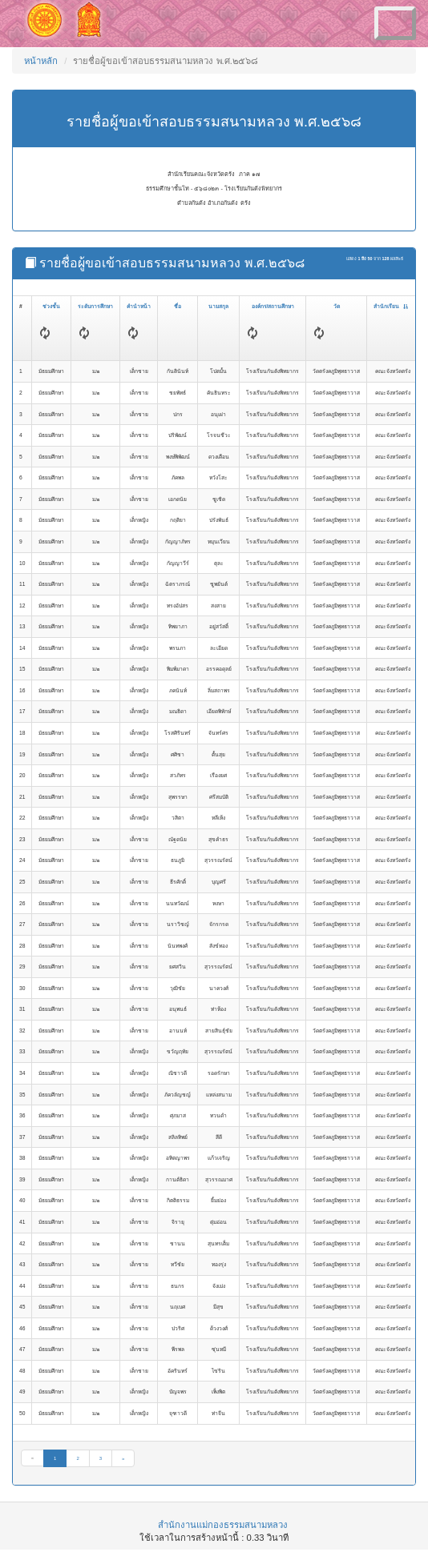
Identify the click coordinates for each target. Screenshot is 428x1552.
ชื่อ (177, 306)
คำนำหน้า (139, 306)
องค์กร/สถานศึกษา (273, 306)
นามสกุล (218, 306)
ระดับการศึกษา (95, 306)
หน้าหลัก (41, 61)
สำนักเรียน (390, 306)
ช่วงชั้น (51, 306)
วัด (336, 306)
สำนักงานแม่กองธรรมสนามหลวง (223, 1525)
